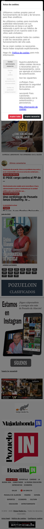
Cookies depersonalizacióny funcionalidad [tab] (10, 81)
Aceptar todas (15, 117)
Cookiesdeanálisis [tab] (10, 73)
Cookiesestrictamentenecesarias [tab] (10, 64)
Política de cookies (21, 53)
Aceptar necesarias (32, 117)
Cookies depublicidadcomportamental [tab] (10, 90)
